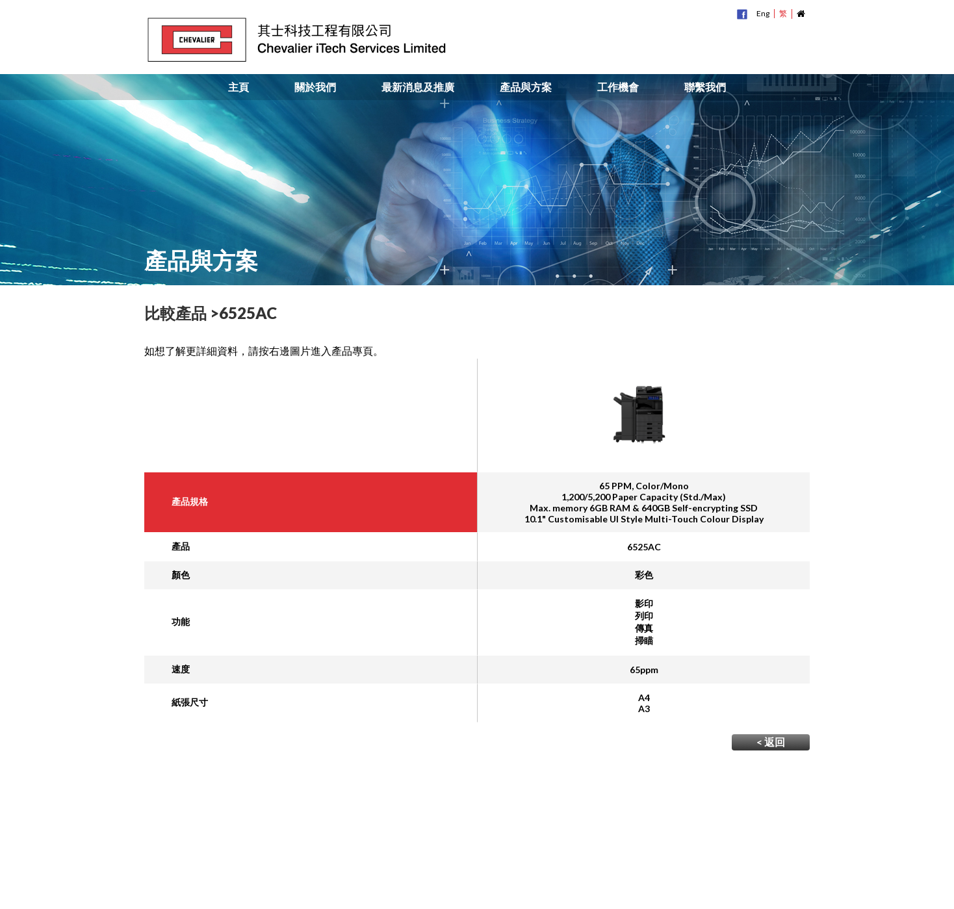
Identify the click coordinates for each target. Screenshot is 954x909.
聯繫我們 (705, 87)
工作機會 (618, 87)
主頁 (238, 87)
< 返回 (770, 742)
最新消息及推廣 (417, 87)
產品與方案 (526, 87)
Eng (762, 13)
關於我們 (315, 87)
